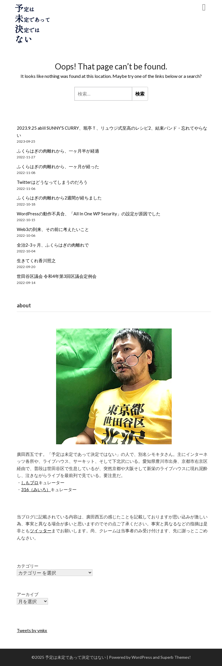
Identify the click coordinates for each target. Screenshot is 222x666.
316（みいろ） (36, 489)
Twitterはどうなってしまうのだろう (52, 182)
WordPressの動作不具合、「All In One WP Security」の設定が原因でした (88, 213)
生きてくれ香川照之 (36, 260)
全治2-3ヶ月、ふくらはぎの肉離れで (53, 244)
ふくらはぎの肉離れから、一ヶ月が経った (58, 166)
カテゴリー (27, 565)
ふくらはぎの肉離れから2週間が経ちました (59, 197)
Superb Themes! (175, 657)
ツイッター (40, 530)
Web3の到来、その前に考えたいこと (53, 229)
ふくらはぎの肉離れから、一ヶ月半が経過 (58, 150)
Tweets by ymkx (32, 630)
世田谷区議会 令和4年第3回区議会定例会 (57, 276)
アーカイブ (27, 594)
